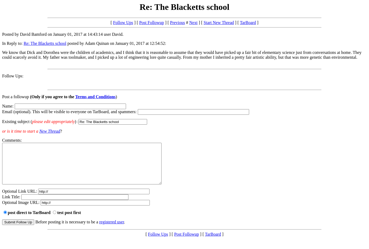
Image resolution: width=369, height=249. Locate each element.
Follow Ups (123, 22)
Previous (177, 22)
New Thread (49, 131)
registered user (111, 230)
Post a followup (15, 96)
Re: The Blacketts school (44, 43)
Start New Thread (219, 22)
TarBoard (248, 22)
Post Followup (151, 22)
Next (193, 22)
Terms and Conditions (95, 96)
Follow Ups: (12, 76)
